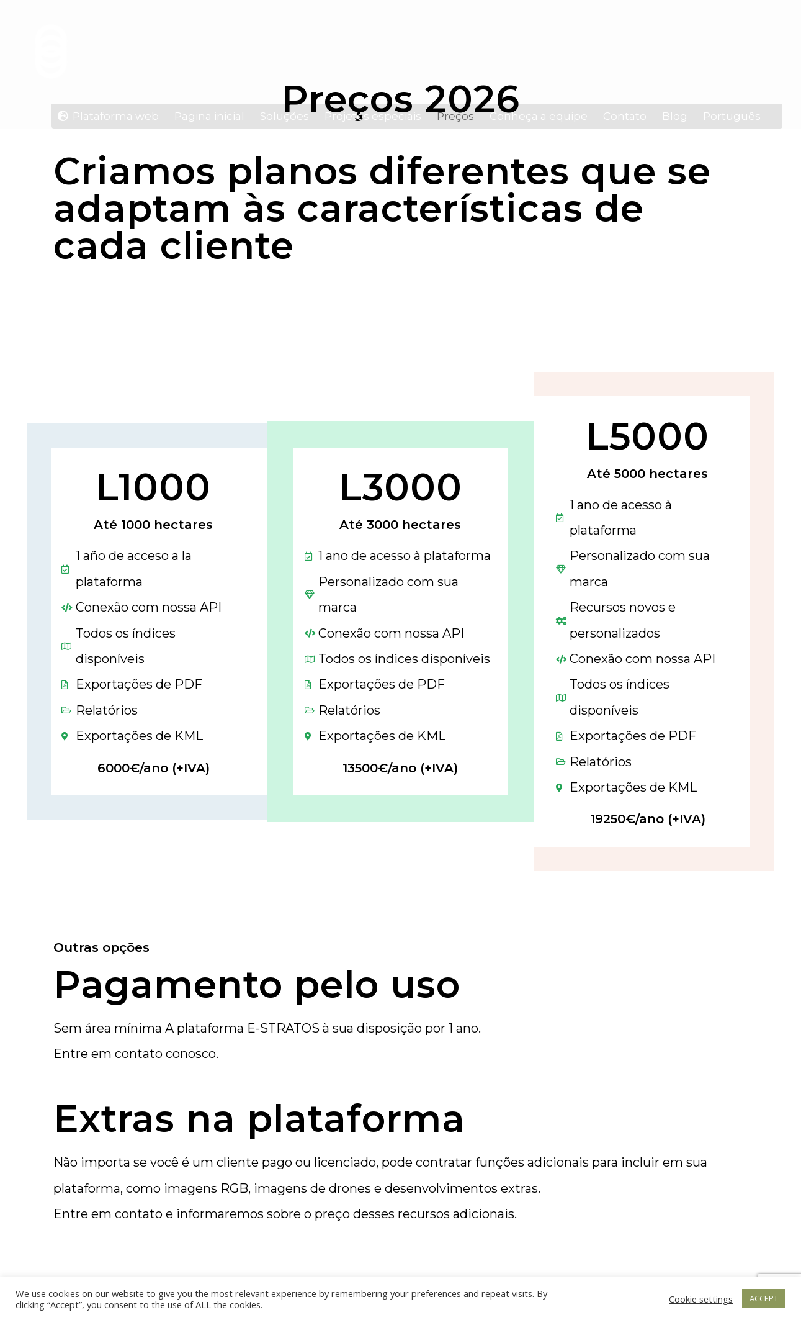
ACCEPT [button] (764, 1298)
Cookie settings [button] (701, 1298)
